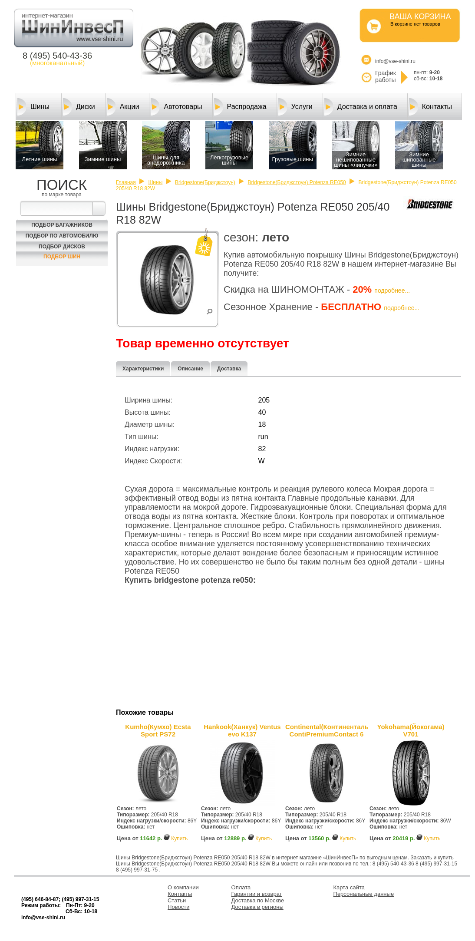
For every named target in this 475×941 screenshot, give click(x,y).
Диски (79, 106)
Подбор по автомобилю (62, 236)
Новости (178, 907)
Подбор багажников (61, 225)
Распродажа (240, 106)
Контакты (430, 106)
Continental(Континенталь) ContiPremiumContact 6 (326, 730)
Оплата (241, 887)
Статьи (177, 900)
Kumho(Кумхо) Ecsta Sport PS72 (158, 730)
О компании (183, 887)
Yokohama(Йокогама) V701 (411, 730)
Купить (179, 838)
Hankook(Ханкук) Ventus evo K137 (242, 730)
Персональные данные (363, 894)
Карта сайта (349, 887)
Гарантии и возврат (256, 894)
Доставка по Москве (257, 900)
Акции (123, 106)
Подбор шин (61, 257)
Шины (33, 106)
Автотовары (176, 106)
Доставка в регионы (257, 907)
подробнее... (392, 290)
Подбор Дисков (62, 247)
